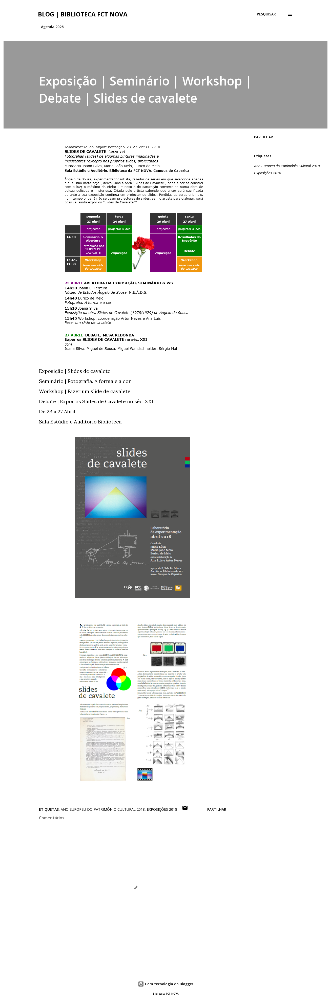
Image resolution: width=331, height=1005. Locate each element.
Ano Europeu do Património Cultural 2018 (287, 166)
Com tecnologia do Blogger (165, 983)
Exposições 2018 (267, 173)
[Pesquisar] (266, 14)
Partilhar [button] (263, 137)
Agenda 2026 (52, 26)
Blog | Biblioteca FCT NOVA (83, 14)
